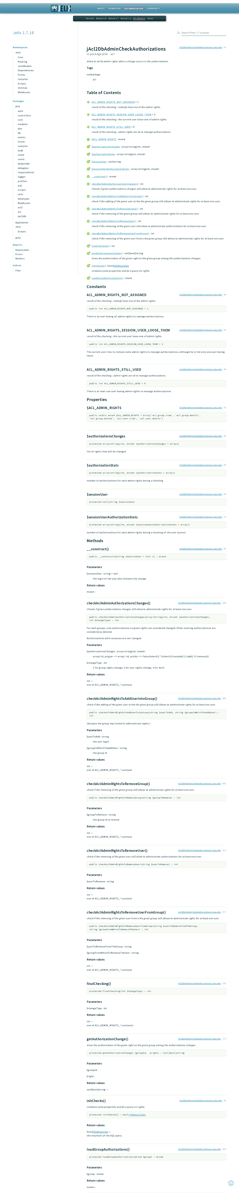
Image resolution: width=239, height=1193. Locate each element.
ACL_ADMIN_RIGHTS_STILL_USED (111, 126)
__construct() (99, 176)
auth (20, 111)
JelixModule (25, 66)
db (19, 132)
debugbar (23, 168)
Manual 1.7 (114, 18)
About (101, 8)
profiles (22, 181)
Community (153, 8)
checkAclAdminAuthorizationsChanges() (115, 183)
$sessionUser (99, 161)
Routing (22, 61)
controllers (24, 115)
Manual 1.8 (101, 18)
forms (21, 141)
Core (20, 57)
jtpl (20, 185)
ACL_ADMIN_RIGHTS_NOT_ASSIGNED (113, 102)
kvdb (20, 150)
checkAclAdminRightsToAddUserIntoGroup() (117, 196)
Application (21, 222)
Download (115, 8)
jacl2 (18, 237)
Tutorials (90, 18)
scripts (22, 189)
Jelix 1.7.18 (23, 32)
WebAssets (24, 92)
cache (21, 154)
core (20, 119)
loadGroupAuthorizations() (107, 278)
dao (20, 128)
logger (22, 176)
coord (21, 159)
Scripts (22, 83)
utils (20, 194)
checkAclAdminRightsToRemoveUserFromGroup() (120, 233)
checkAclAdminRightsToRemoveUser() (114, 221)
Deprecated (22, 249)
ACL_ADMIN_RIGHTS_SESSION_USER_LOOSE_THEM (121, 114)
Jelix (18, 52)
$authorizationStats (103, 154)
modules (23, 124)
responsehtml (26, 172)
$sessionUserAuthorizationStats (110, 168)
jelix (17, 106)
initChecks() (99, 265)
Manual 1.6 (126, 18)
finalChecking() (101, 245)
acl (19, 211)
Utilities (22, 87)
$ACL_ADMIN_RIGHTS (104, 139)
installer (23, 146)
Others (150, 18)
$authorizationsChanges (106, 146)
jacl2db (22, 216)
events (22, 137)
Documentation (133, 8)
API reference (139, 18)
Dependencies (26, 70)
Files (18, 270)
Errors (19, 254)
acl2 (20, 207)
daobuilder (24, 163)
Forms (21, 74)
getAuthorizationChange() (107, 253)
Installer (23, 79)
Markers (20, 258)
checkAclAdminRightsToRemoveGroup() (115, 208)
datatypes (23, 198)
